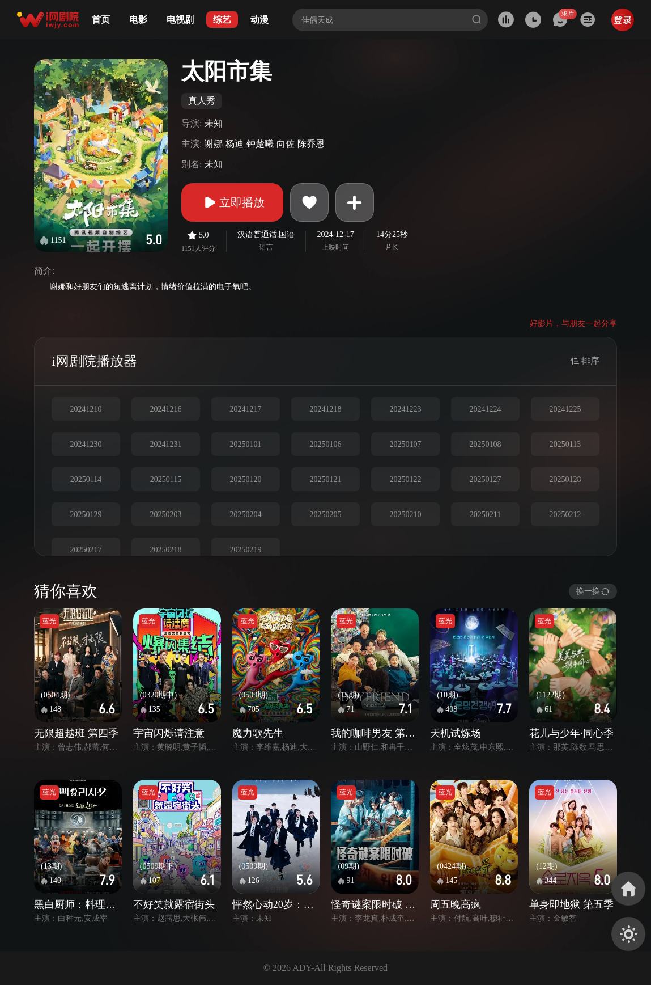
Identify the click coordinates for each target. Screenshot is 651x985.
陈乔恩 (311, 144)
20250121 (326, 479)
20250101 (246, 444)
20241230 (86, 444)
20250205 (326, 514)
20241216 (166, 409)
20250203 (166, 514)
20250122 (406, 479)
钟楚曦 (260, 144)
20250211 (485, 514)
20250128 (565, 479)
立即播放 (232, 202)
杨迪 (234, 144)
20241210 (86, 409)
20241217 (246, 409)
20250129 (86, 514)
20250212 (565, 514)
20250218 (166, 550)
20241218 (326, 409)
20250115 (165, 479)
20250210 (406, 514)
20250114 (85, 479)
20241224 (485, 409)
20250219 (246, 550)
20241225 (565, 409)
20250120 (246, 479)
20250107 (406, 444)
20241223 (406, 409)
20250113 (565, 444)
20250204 (246, 514)
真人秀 (201, 100)
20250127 (485, 479)
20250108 (485, 444)
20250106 (326, 444)
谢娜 (214, 144)
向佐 (285, 144)
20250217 (86, 550)
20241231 (166, 444)
